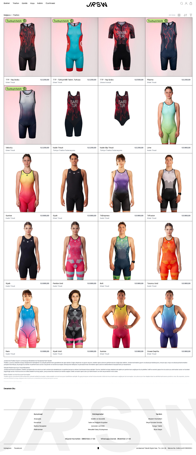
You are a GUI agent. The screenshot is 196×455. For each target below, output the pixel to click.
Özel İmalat (50, 3)
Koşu (32, 3)
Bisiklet (7, 3)
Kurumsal (37, 422)
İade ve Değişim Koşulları (98, 422)
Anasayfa (37, 419)
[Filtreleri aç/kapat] (191, 15)
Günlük (25, 3)
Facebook (18, 448)
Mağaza (7, 15)
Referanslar (38, 429)
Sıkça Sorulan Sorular (154, 422)
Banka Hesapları (40, 426)
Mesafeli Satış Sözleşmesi (98, 429)
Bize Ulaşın (158, 429)
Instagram (7, 448)
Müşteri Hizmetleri (155, 419)
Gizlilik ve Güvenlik (98, 419)
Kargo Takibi (157, 426)
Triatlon (16, 3)
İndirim (40, 3)
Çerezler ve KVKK (98, 426)
